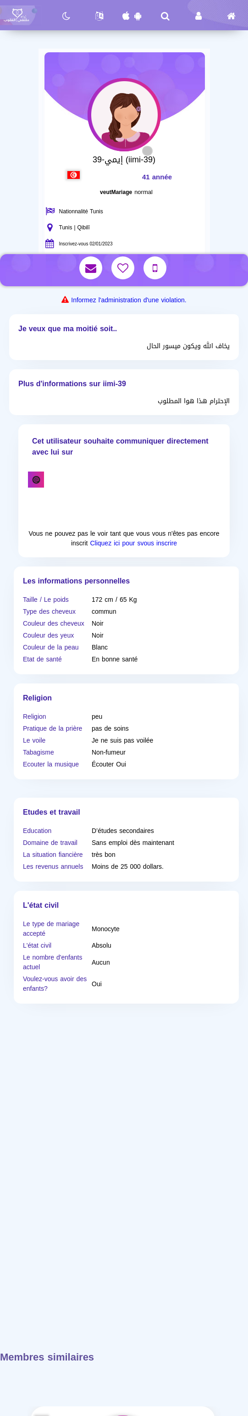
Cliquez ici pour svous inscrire (133, 543)
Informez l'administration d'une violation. (128, 300)
